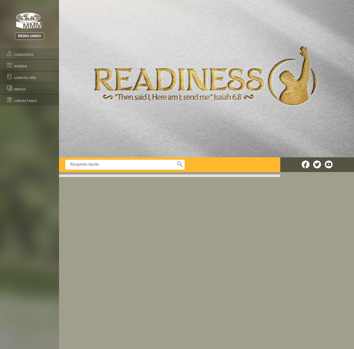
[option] (206, 78)
